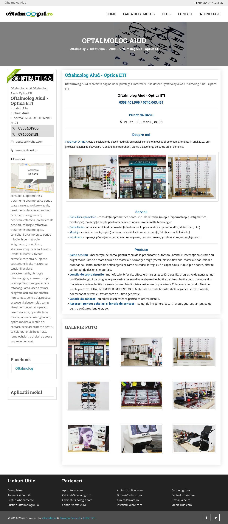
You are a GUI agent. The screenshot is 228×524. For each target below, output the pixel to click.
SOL (93, 518)
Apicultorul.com (72, 490)
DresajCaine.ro (180, 500)
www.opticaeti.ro (24, 150)
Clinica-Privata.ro (128, 500)
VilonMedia (49, 518)
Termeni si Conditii (19, 495)
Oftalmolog (78, 49)
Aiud (112, 49)
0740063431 (28, 134)
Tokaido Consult (70, 518)
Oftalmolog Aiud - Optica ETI (95, 75)
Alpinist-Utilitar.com (130, 490)
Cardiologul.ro (180, 490)
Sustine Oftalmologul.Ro (23, 505)
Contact (185, 14)
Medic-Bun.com (181, 505)
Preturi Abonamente (21, 500)
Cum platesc (15, 490)
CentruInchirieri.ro (183, 495)
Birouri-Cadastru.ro (129, 495)
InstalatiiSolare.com (129, 505)
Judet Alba (97, 49)
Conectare (210, 14)
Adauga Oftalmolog (209, 2)
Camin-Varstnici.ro (74, 505)
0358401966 (28, 128)
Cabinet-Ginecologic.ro (76, 495)
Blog (166, 14)
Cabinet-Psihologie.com (77, 500)
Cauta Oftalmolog (139, 14)
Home (111, 14)
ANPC (86, 518)
